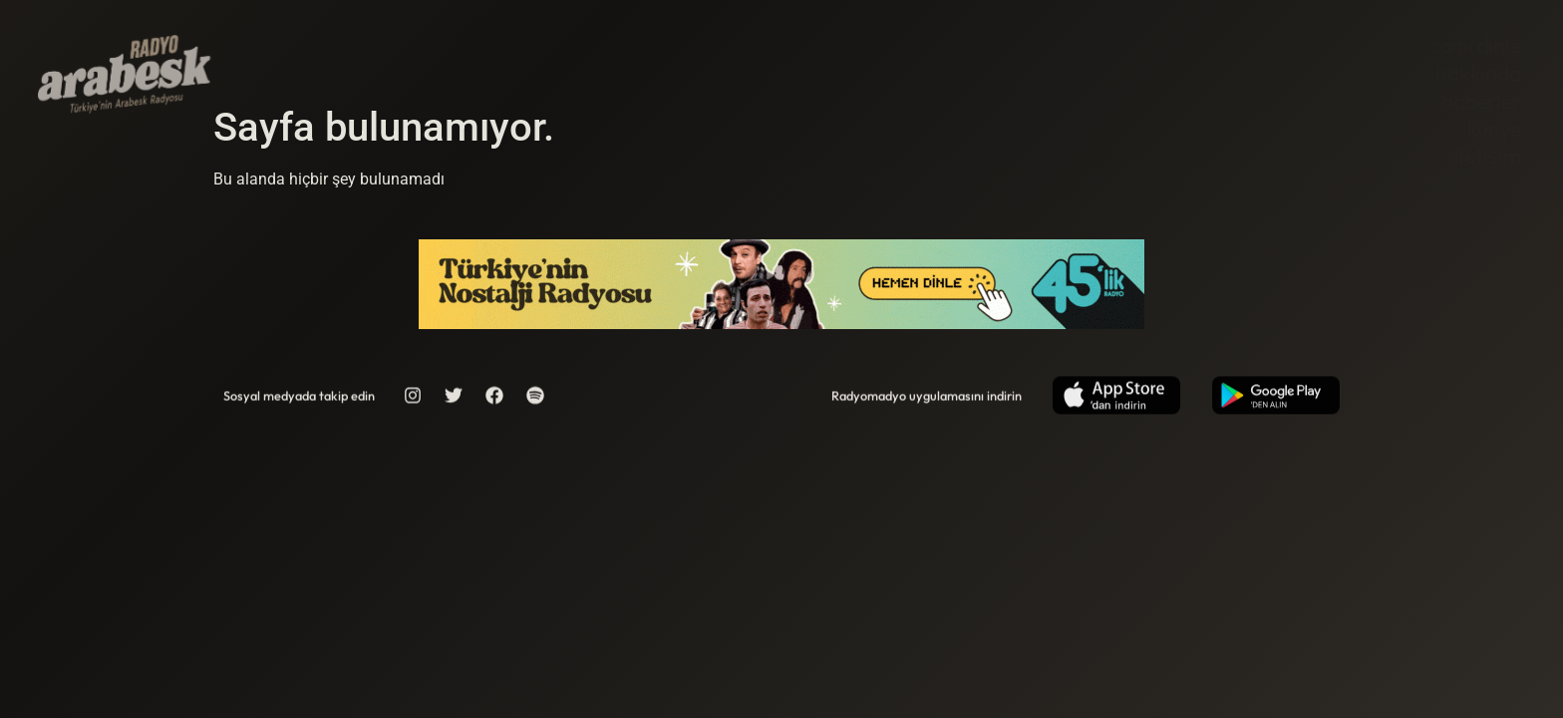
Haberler (1480, 101)
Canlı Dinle (1475, 45)
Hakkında (1477, 73)
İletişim (1487, 156)
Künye (1494, 129)
